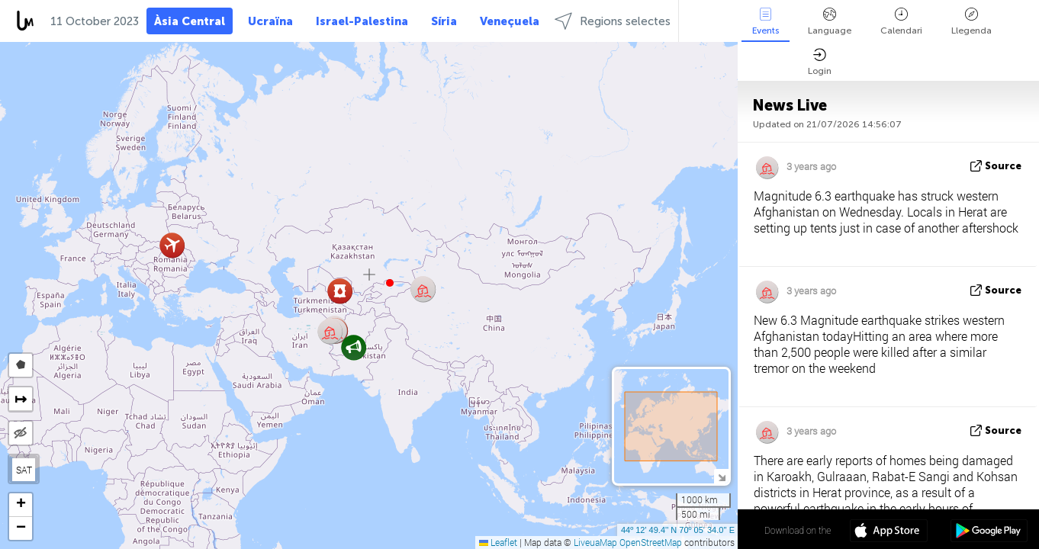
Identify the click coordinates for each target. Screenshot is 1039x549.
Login (820, 62)
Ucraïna (270, 21)
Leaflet (498, 542)
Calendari (901, 22)
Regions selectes (613, 21)
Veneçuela (509, 21)
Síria (444, 21)
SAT (24, 470)
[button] (390, 283)
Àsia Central (189, 21)
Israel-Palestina (362, 21)
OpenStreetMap (650, 542)
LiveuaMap (595, 542)
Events (765, 22)
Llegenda (971, 22)
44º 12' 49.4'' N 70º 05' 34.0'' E (678, 530)
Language (829, 22)
